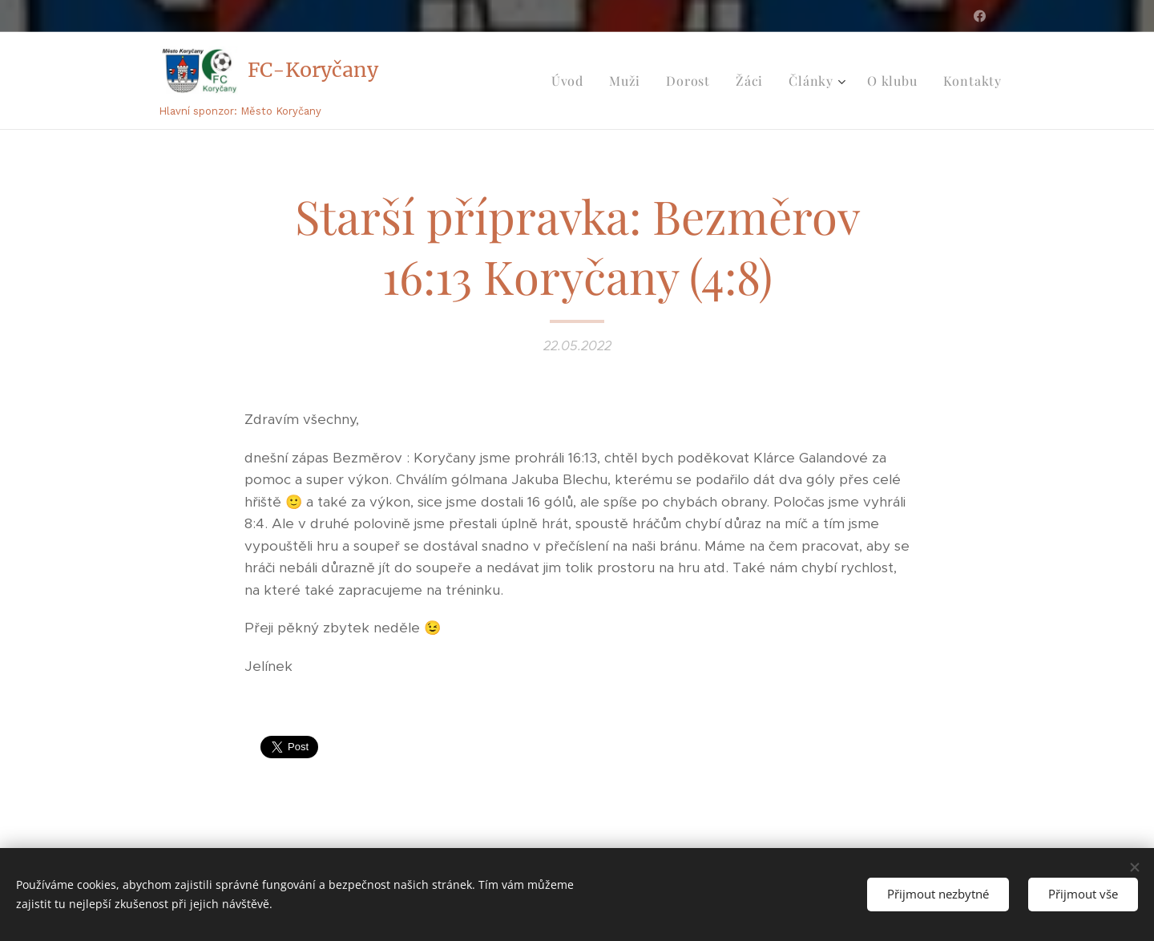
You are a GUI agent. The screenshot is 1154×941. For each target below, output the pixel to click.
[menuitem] (571, 81)
